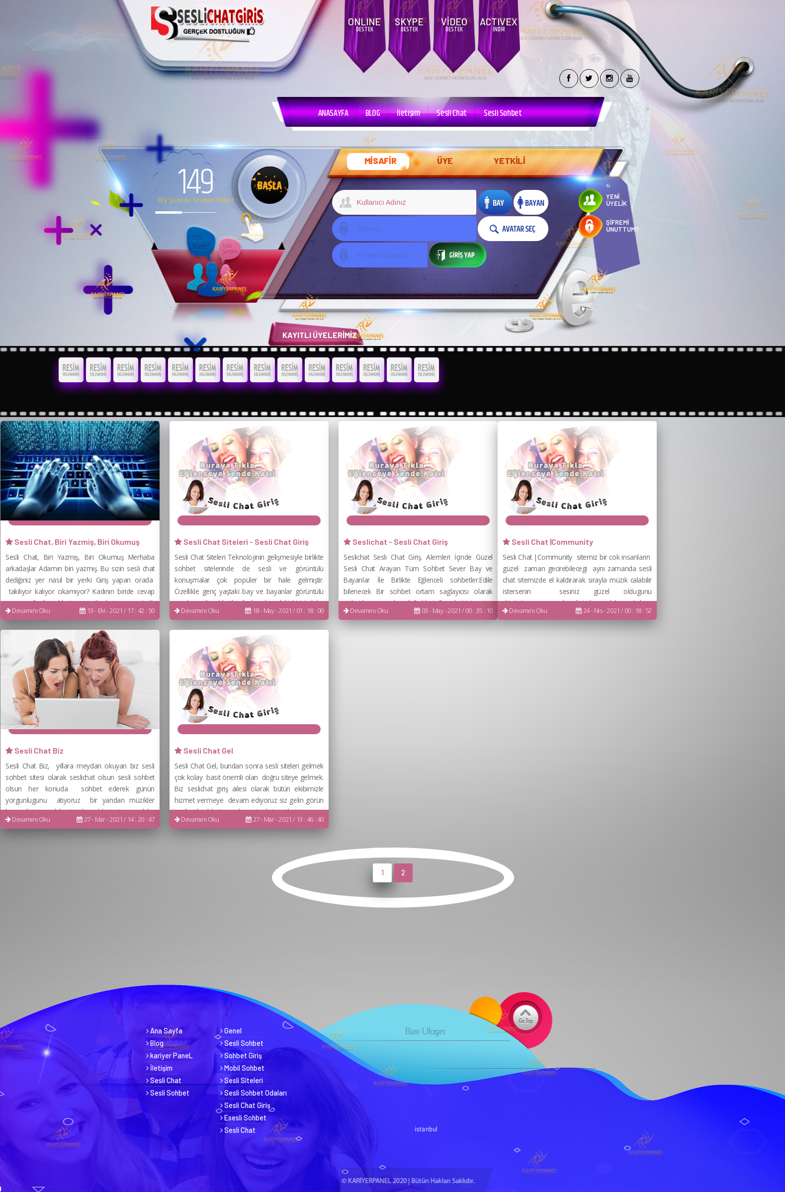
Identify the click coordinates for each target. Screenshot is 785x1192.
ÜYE (445, 160)
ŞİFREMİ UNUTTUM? (622, 226)
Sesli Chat (451, 113)
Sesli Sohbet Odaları (253, 1093)
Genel (231, 1030)
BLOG (372, 113)
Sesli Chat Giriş (245, 1105)
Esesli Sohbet (243, 1117)
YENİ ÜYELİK (616, 200)
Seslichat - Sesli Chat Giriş (396, 541)
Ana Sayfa (164, 1030)
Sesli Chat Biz (34, 750)
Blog (155, 1043)
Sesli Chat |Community (548, 541)
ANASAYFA (333, 113)
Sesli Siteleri (241, 1080)
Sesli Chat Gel (203, 750)
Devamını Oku (27, 610)
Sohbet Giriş (241, 1055)
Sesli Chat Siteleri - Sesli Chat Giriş (241, 541)
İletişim (408, 113)
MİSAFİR (380, 160)
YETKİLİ (509, 160)
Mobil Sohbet (242, 1068)
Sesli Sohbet (503, 113)
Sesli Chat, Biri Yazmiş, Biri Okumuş (72, 541)
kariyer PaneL (169, 1055)
